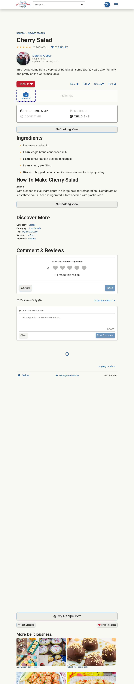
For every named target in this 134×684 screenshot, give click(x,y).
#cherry (32, 238)
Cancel (25, 287)
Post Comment (105, 335)
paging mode (107, 366)
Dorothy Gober (41, 55)
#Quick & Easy (30, 231)
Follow (23, 375)
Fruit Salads (34, 228)
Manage (67, 375)
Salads (32, 225)
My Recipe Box (67, 616)
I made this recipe (68, 274)
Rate (110, 287)
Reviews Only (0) (31, 300)
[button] (31, 47)
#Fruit (31, 235)
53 (59, 47)
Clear (23, 335)
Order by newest (105, 300)
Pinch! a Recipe (107, 625)
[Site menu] (116, 5)
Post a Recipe (26, 625)
